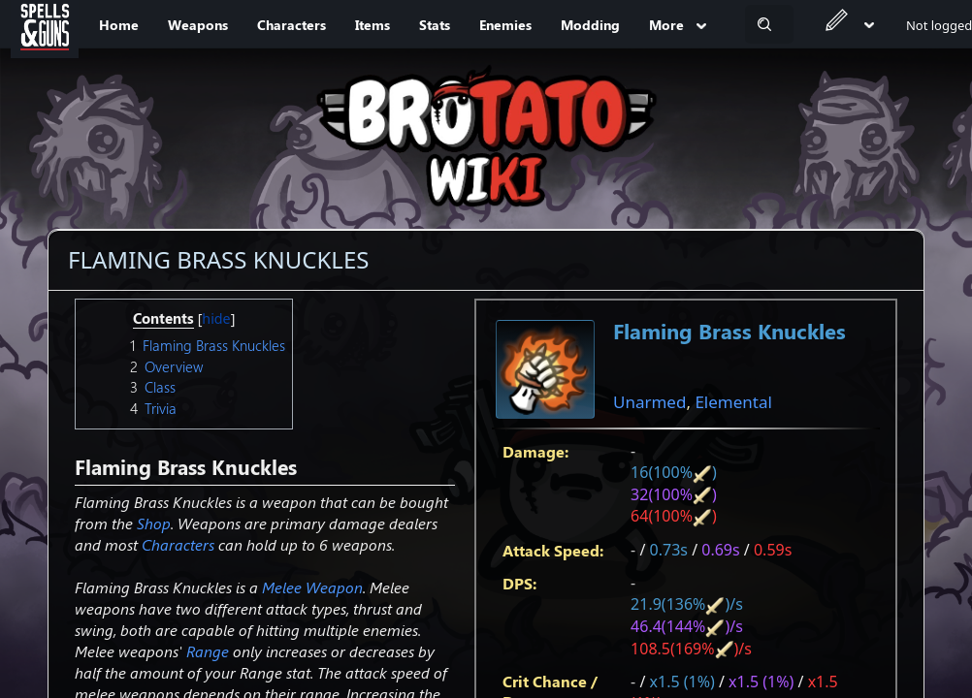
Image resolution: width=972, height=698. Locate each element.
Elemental (733, 402)
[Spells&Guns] (45, 24)
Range (207, 651)
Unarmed (649, 402)
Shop (154, 523)
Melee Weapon (312, 587)
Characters (178, 544)
